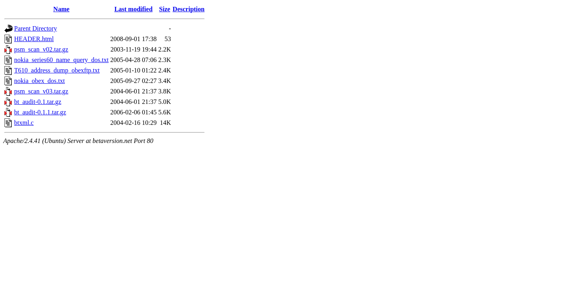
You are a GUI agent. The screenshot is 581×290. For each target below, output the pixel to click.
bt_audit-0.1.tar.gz (37, 101)
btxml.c (23, 122)
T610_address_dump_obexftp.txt (57, 70)
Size (164, 9)
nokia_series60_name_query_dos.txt (61, 59)
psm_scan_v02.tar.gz (41, 49)
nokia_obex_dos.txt (39, 80)
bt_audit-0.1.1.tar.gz (40, 112)
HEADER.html (34, 38)
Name (61, 9)
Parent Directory (35, 28)
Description (189, 9)
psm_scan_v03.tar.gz (41, 91)
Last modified (133, 9)
